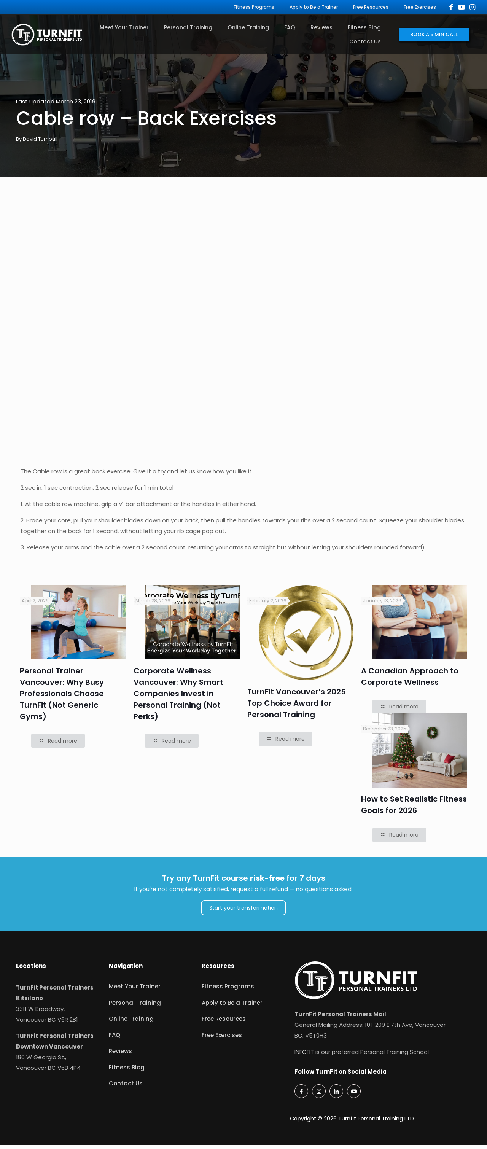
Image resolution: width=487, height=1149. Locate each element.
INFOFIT (304, 1056)
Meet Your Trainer (135, 991)
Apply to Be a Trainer (232, 1007)
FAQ (114, 1039)
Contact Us (126, 1088)
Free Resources (224, 1023)
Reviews (120, 1055)
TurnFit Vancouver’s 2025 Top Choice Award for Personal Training (296, 707)
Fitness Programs (228, 991)
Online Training (131, 1023)
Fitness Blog (127, 1072)
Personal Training (135, 1007)
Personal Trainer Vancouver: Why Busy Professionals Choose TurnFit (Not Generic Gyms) (62, 698)
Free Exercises (222, 1039)
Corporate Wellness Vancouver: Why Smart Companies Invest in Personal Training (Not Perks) (178, 698)
